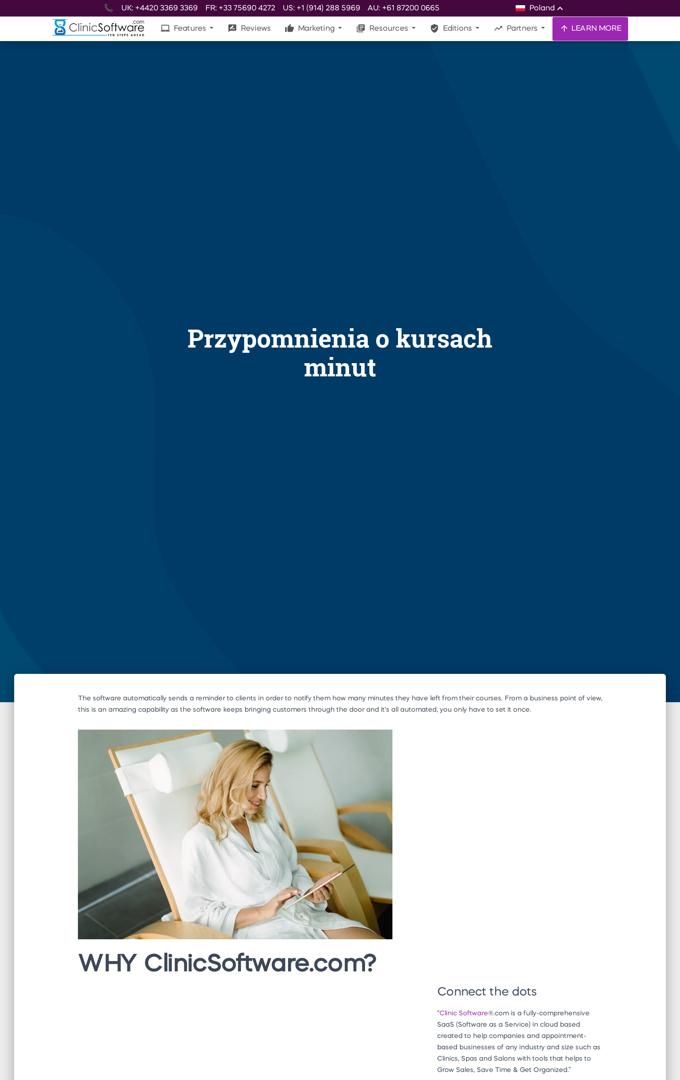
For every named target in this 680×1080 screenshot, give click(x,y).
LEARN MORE (590, 28)
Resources (383, 28)
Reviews (249, 28)
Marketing (310, 28)
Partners (516, 28)
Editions (452, 28)
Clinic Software (463, 1013)
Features (184, 28)
